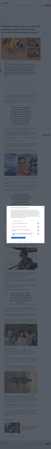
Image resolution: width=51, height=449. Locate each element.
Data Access (25, 241)
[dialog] (25, 224)
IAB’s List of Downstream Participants (34, 216)
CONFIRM (18, 237)
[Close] (43, 207)
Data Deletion (20, 241)
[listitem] (25, 220)
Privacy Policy (31, 241)
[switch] (37, 223)
